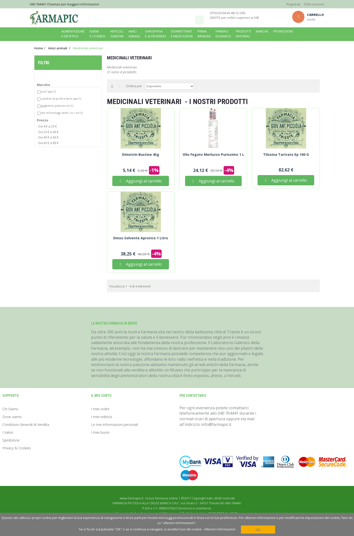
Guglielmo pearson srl (57, 107)
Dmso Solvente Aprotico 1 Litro (140, 238)
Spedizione (11, 440)
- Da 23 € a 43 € (48, 133)
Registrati (293, 4)
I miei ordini (100, 409)
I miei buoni (100, 432)
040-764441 (38, 4)
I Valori (7, 432)
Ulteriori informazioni (219, 529)
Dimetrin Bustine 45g (140, 154)
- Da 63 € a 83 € (48, 144)
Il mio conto (101, 396)
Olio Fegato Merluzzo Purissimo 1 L (213, 154)
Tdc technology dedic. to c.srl (62, 114)
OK (258, 530)
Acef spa (48, 92)
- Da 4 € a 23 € (47, 127)
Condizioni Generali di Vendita (25, 424)
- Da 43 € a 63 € (48, 138)
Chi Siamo (10, 409)
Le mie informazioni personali (114, 424)
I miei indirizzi (101, 416)
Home (38, 48)
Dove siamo (12, 416)
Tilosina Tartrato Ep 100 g (286, 154)
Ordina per (134, 86)
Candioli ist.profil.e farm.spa (61, 99)
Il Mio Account (314, 4)
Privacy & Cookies (16, 448)
